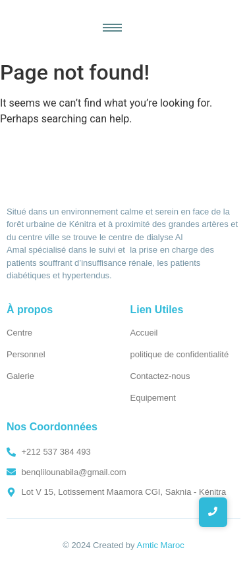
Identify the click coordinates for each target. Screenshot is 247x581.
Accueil (144, 333)
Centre (19, 333)
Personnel (26, 354)
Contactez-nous (160, 376)
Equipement (153, 398)
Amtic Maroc (160, 545)
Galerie (20, 376)
